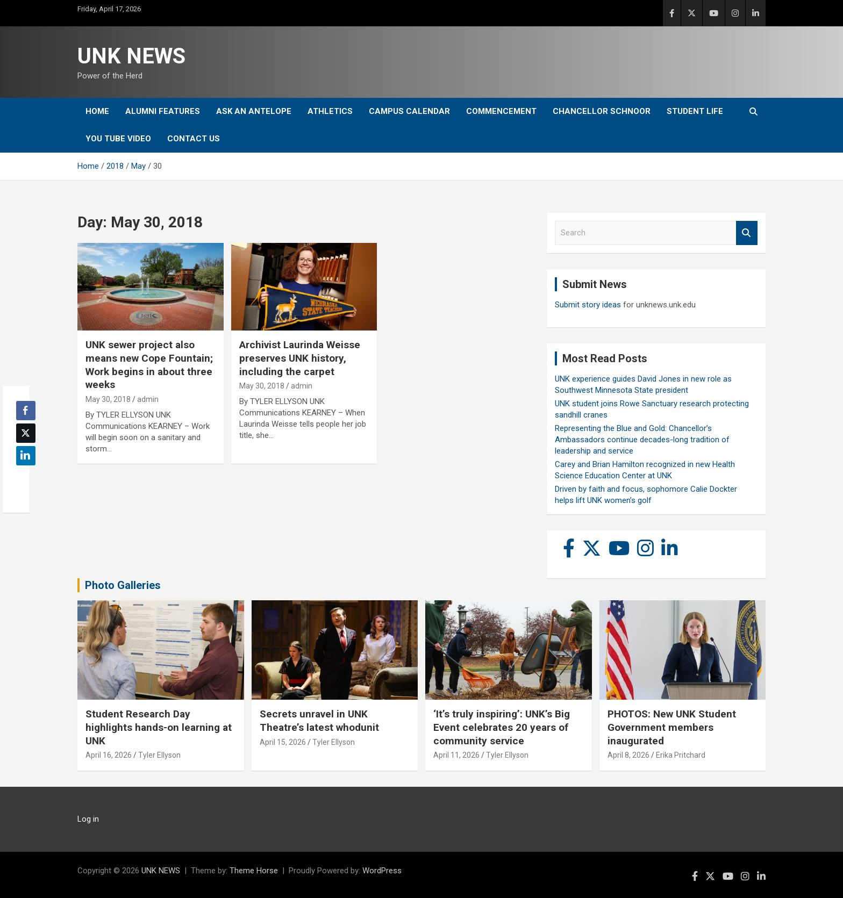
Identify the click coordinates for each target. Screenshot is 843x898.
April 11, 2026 (456, 755)
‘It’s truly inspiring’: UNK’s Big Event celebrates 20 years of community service (501, 727)
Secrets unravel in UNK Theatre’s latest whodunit (319, 721)
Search (747, 233)
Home (97, 111)
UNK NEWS (131, 56)
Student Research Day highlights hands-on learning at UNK (158, 727)
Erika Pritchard (680, 755)
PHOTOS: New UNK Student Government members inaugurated (672, 727)
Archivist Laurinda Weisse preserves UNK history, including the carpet (299, 358)
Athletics (330, 111)
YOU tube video (118, 138)
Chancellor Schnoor (602, 111)
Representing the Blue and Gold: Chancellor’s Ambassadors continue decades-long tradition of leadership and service (642, 439)
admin (148, 399)
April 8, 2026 (628, 755)
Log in (88, 819)
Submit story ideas (588, 305)
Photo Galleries (123, 585)
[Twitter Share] (25, 433)
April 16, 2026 (108, 755)
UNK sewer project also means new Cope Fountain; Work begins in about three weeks (149, 365)
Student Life (695, 111)
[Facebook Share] (25, 410)
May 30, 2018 (108, 399)
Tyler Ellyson (159, 755)
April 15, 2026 (283, 742)
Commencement (501, 111)
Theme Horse (254, 870)
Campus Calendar (409, 111)
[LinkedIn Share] (25, 455)
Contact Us (193, 138)
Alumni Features (162, 111)
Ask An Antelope (253, 111)
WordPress (382, 870)
